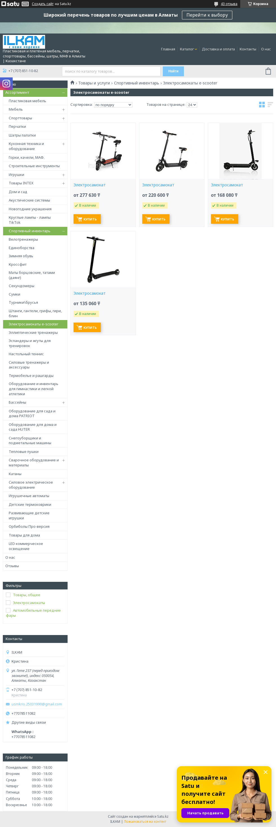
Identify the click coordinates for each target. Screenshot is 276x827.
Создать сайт (43, 4)
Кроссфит (17, 264)
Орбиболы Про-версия (29, 526)
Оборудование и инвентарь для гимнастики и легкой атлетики (33, 388)
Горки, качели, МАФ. (26, 157)
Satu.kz (162, 816)
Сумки (14, 294)
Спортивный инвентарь (29, 230)
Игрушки (16, 174)
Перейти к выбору (207, 15)
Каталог (187, 49)
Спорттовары (20, 117)
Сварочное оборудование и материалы (34, 462)
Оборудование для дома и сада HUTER (33, 427)
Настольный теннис (26, 353)
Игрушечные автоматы (29, 495)
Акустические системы (29, 200)
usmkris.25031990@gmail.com (37, 704)
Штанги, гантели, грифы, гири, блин (35, 313)
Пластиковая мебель (27, 100)
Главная (168, 49)
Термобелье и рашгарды (31, 375)
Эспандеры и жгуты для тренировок (30, 343)
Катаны (15, 473)
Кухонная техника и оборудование (26, 146)
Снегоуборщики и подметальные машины (30, 440)
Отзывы (12, 565)
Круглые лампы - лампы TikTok (30, 220)
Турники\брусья (23, 302)
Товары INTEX (21, 182)
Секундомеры (21, 285)
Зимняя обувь (21, 255)
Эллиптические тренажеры (33, 332)
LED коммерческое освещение (26, 546)
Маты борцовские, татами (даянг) (32, 275)
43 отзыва (229, 3)
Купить (90, 219)
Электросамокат (90, 184)
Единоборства (21, 247)
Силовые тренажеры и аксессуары (29, 365)
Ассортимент (17, 92)
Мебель (16, 109)
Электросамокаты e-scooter (33, 324)
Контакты (248, 49)
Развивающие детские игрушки (29, 515)
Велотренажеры (23, 239)
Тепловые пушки (24, 451)
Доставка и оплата (218, 49)
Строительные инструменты (34, 165)
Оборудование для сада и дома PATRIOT (32, 413)
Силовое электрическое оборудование (31, 485)
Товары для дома (24, 535)
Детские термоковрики (30, 504)
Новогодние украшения (30, 208)
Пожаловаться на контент (145, 821)
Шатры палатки (22, 135)
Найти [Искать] (173, 71)
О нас (266, 49)
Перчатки (17, 126)
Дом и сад (18, 191)
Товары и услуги (94, 83)
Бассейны (17, 402)
